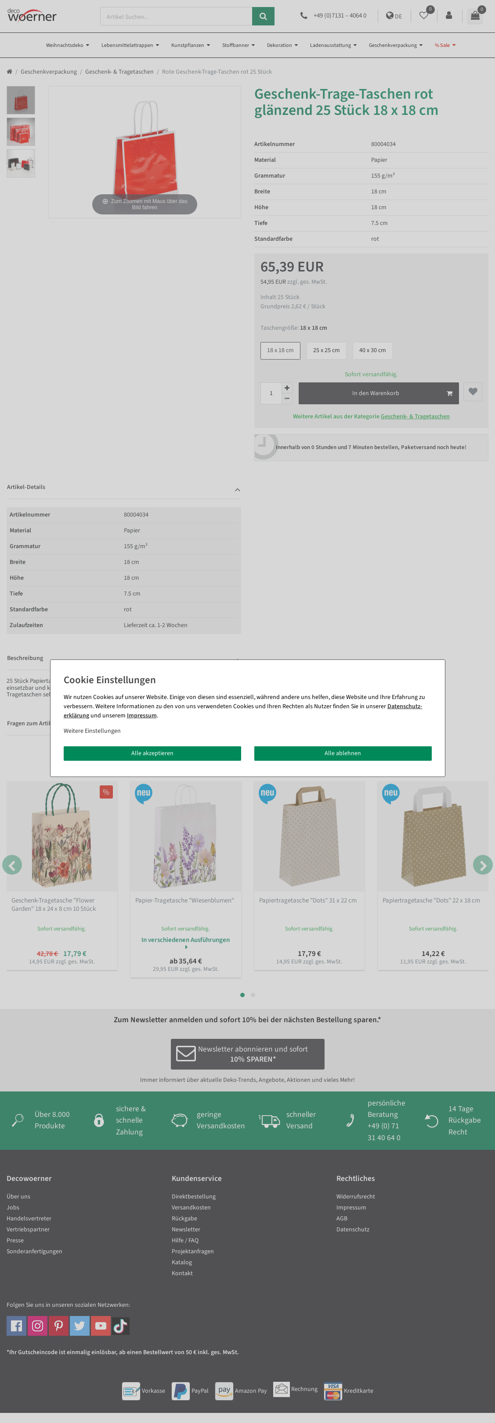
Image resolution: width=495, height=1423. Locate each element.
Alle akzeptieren (152, 753)
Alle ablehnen (343, 753)
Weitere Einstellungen (92, 730)
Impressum (142, 715)
